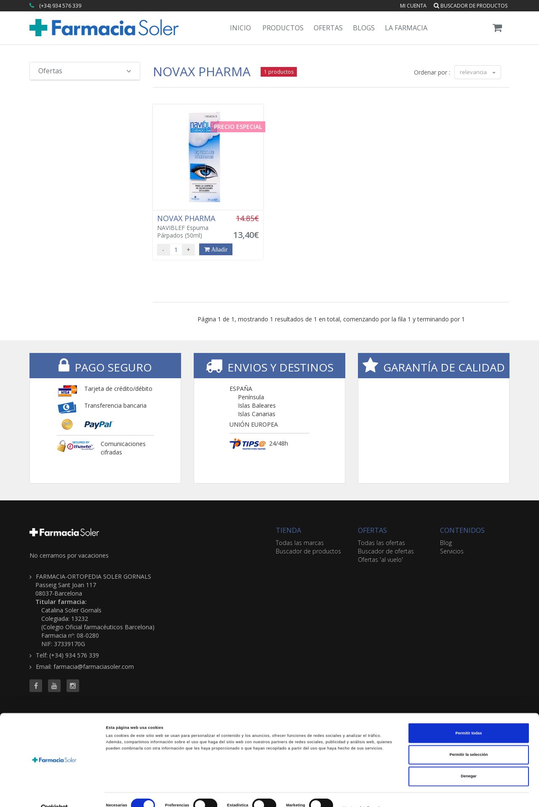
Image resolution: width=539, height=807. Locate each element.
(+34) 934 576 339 (60, 5)
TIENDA (288, 530)
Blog (446, 543)
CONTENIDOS (462, 530)
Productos (283, 27)
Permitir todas (469, 718)
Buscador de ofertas (386, 551)
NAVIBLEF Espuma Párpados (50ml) (190, 226)
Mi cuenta (413, 5)
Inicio (240, 27)
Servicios (452, 551)
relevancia (478, 72)
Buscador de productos (470, 5)
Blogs (364, 27)
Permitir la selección (468, 740)
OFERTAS (372, 530)
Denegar (468, 761)
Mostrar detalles (358, 793)
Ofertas (328, 27)
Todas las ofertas (381, 543)
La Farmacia (406, 27)
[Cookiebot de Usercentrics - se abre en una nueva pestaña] (54, 793)
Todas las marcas (300, 543)
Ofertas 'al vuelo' (380, 560)
